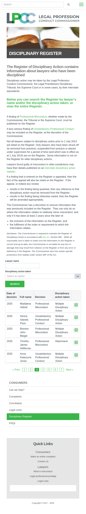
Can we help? (16, 390)
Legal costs (15, 410)
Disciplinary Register (20, 416)
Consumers (18, 382)
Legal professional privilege (43, 476)
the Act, (46, 237)
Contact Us (43, 461)
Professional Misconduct (33, 116)
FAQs (12, 423)
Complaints (15, 396)
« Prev (16, 369)
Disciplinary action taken (18, 271)
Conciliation (15, 403)
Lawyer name (12, 261)
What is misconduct (42, 471)
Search (15, 284)
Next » (69, 369)
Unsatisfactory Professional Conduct (54, 129)
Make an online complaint (43, 456)
